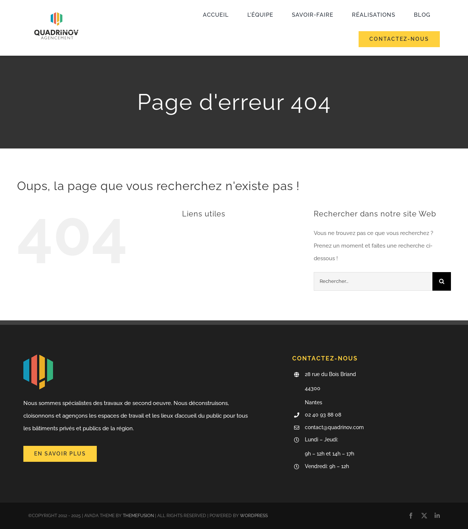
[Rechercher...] (373, 281)
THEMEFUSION (138, 515)
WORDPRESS (254, 515)
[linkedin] (437, 516)
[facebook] (411, 516)
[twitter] (424, 516)
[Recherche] (441, 281)
